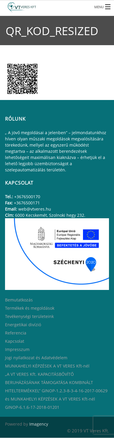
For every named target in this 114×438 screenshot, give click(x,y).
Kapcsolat (14, 341)
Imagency (38, 424)
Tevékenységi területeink (29, 316)
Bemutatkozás (19, 300)
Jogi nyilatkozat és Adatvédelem (36, 357)
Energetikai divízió (23, 324)
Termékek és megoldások (29, 308)
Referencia (15, 333)
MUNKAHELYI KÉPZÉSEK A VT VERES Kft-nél (47, 366)
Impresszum (17, 349)
